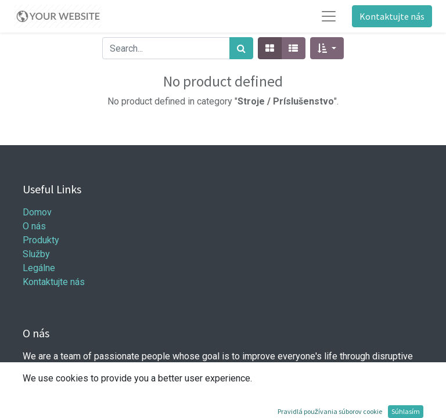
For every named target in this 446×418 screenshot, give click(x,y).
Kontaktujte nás (392, 16)
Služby (36, 254)
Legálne (39, 267)
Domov (37, 212)
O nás (34, 226)
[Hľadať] (241, 48)
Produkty (41, 240)
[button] (326, 48)
